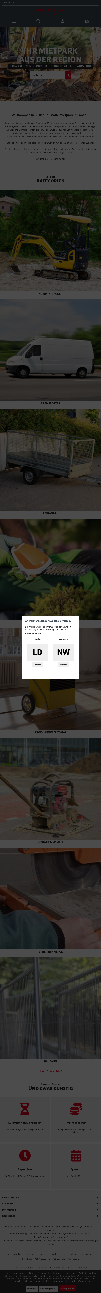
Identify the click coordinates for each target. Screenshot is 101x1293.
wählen (37, 664)
